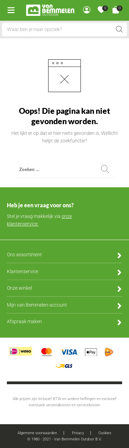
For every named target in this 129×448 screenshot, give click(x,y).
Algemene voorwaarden (37, 433)
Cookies (104, 433)
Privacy (78, 433)
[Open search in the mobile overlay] (64, 29)
